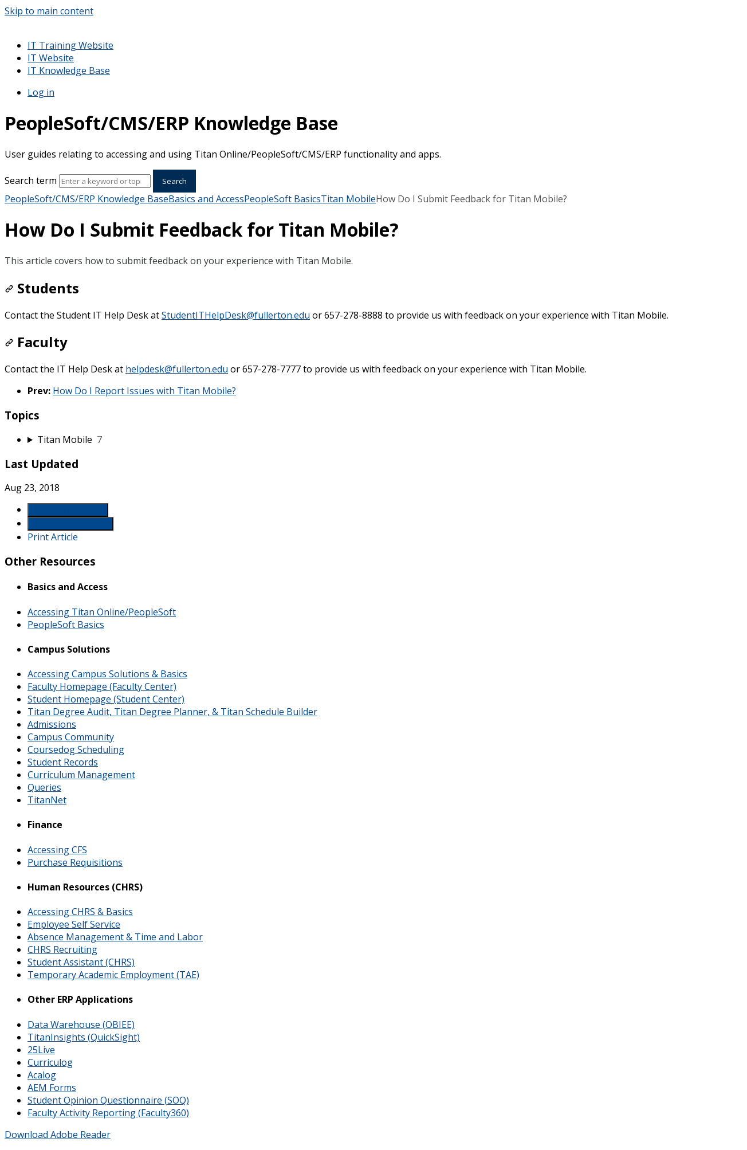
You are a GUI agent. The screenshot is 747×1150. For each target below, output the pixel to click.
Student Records (62, 762)
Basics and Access (206, 199)
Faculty (36, 341)
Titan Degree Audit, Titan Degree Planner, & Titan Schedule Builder (172, 711)
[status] (373, 260)
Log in (40, 92)
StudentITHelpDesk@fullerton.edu (236, 315)
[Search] (105, 181)
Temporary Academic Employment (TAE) (113, 974)
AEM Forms (51, 1087)
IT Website (50, 58)
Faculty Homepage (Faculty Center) (101, 686)
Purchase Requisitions (75, 862)
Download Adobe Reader (58, 1134)
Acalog (41, 1075)
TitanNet (46, 800)
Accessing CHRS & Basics (80, 911)
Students (42, 287)
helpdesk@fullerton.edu (176, 369)
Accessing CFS (57, 849)
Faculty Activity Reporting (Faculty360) (108, 1112)
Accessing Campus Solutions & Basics (107, 674)
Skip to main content (49, 11)
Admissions (51, 724)
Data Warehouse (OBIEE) (81, 1024)
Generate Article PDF (68, 510)
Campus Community (70, 737)
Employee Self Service (73, 924)
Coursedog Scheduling (75, 749)
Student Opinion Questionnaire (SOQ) (108, 1100)
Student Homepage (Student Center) (105, 699)
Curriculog (50, 1062)
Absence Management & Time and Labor (115, 937)
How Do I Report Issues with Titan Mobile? (144, 390)
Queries (44, 787)
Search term (31, 180)
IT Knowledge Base (68, 70)
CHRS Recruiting (62, 949)
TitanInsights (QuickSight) (83, 1037)
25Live (41, 1049)
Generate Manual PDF (70, 524)
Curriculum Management (81, 774)
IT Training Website (70, 45)
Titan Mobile (348, 199)
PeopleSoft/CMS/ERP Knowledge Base (86, 199)
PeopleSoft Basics (282, 199)
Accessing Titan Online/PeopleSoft (101, 612)
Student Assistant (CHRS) (81, 962)
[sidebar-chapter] (384, 439)
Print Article (52, 537)
